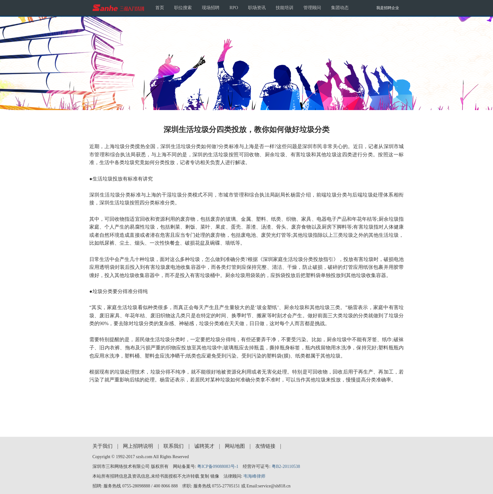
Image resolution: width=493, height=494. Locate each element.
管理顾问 (312, 7)
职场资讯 (257, 7)
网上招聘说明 (138, 446)
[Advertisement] (246, 404)
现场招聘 (210, 7)
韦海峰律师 (254, 476)
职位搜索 (183, 7)
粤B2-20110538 (286, 466)
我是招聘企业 (387, 8)
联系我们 (173, 446)
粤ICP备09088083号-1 (217, 466)
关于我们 (102, 446)
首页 (159, 7)
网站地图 (235, 446)
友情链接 (265, 446)
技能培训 (284, 7)
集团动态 (340, 7)
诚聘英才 (204, 446)
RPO (234, 7)
